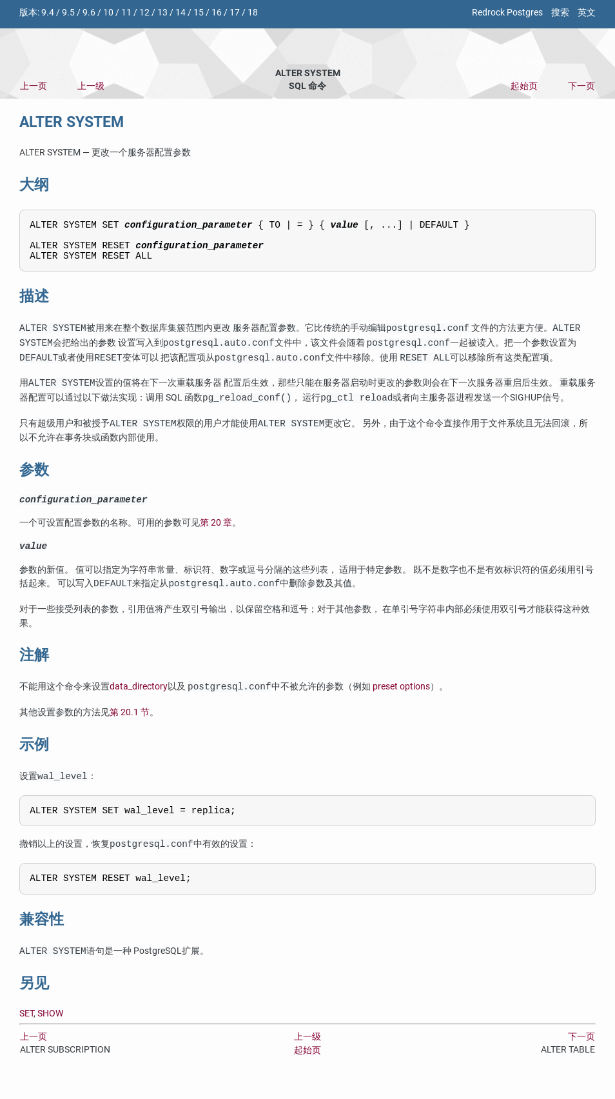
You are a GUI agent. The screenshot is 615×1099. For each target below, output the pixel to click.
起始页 (524, 86)
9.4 (47, 12)
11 (126, 12)
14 (180, 12)
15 (198, 12)
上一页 (33, 86)
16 (216, 12)
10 (108, 12)
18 (253, 12)
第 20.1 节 (130, 724)
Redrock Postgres (507, 12)
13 (162, 12)
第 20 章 (216, 533)
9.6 (89, 12)
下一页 (581, 86)
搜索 (560, 12)
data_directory (139, 699)
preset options (401, 699)
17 (234, 12)
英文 (587, 12)
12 (144, 12)
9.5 (68, 12)
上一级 (90, 86)
